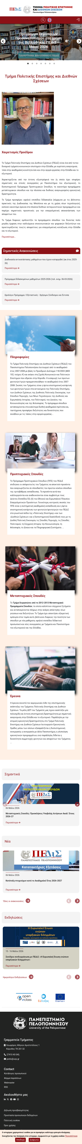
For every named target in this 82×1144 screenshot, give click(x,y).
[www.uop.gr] (41, 1023)
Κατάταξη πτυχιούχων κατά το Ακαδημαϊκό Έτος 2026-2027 (34, 881)
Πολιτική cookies (12, 1120)
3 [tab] (36, 63)
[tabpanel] (41, 58)
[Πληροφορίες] (41, 335)
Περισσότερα (12, 268)
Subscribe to (3, 242)
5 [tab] (45, 63)
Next (79, 41)
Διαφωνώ (34, 1140)
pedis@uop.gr (13, 1059)
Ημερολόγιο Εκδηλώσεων (18, 977)
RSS (6, 1087)
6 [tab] (49, 63)
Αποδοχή (20, 1140)
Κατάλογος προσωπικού (15, 1073)
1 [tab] (28, 63)
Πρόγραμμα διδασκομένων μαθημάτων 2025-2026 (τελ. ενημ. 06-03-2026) (39, 279)
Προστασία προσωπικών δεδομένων (21, 1115)
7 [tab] (54, 63)
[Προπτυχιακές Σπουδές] (41, 452)
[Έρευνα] (41, 670)
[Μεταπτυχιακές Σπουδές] (41, 570)
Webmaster (9, 1083)
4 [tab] (41, 63)
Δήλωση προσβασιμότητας (16, 1110)
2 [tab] (32, 63)
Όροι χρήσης (10, 1125)
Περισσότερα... (9, 237)
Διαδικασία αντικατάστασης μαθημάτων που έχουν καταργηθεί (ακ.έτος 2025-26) (41, 261)
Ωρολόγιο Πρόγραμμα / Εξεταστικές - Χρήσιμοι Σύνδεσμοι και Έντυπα (37, 295)
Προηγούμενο (3, 41)
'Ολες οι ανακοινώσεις (16, 901)
